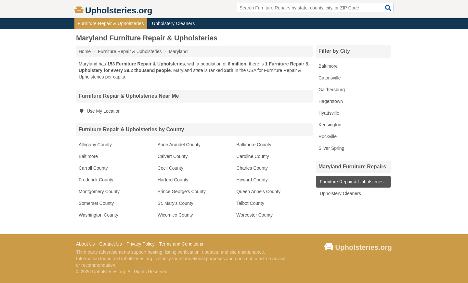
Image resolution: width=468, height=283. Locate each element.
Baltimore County (253, 144)
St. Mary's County (175, 203)
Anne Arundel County (179, 144)
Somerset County (96, 203)
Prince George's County (182, 191)
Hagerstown (330, 101)
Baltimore (88, 156)
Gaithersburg (331, 89)
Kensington (329, 124)
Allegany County (95, 144)
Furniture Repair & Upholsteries (111, 23)
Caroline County (252, 156)
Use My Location (100, 111)
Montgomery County (99, 191)
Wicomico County (175, 215)
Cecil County (170, 168)
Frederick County (96, 179)
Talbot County (250, 203)
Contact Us (110, 244)
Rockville (327, 136)
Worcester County (254, 215)
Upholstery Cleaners (173, 23)
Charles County (252, 168)
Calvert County (173, 156)
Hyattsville (328, 113)
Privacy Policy (140, 244)
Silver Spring (331, 148)
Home (85, 51)
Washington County (98, 215)
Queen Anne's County (258, 191)
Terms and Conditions (181, 244)
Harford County (173, 179)
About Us (85, 244)
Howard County (252, 179)
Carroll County (93, 168)
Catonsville (329, 77)
